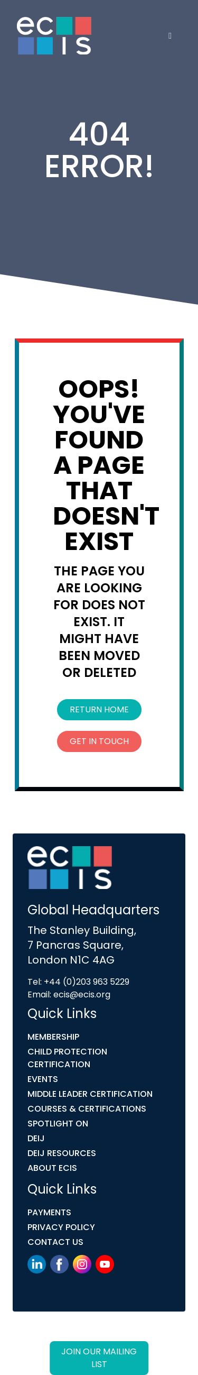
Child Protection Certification (67, 1058)
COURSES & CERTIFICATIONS (86, 1109)
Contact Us (55, 1242)
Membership (53, 1037)
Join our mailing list (99, 1357)
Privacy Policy (61, 1227)
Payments (49, 1212)
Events (42, 1079)
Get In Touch (99, 741)
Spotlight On (57, 1123)
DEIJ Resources (61, 1153)
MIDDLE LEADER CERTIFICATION (90, 1094)
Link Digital (40, 1347)
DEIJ (36, 1138)
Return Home (99, 709)
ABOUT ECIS (52, 1168)
